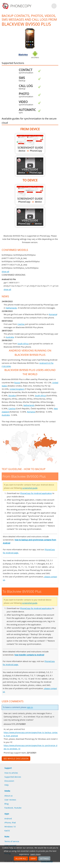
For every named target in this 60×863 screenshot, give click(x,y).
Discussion (9, 781)
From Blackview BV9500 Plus (30, 143)
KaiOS (7, 830)
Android (8, 818)
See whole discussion (16, 758)
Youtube (17, 807)
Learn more (35, 854)
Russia (17, 382)
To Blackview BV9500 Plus (30, 194)
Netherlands (11, 308)
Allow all (21, 858)
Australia (10, 337)
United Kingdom (17, 389)
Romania (53, 314)
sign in (30, 707)
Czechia (20, 324)
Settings (44, 858)
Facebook (8, 807)
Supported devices (12, 776)
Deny (33, 858)
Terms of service (11, 841)
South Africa (22, 343)
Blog (6, 803)
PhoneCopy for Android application (36, 493)
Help (6, 785)
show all (5, 271)
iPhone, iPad (10, 822)
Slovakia (12, 395)
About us (8, 795)
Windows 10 (10, 826)
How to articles (11, 772)
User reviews (10, 799)
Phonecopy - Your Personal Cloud (17, 6)
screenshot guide (29, 488)
